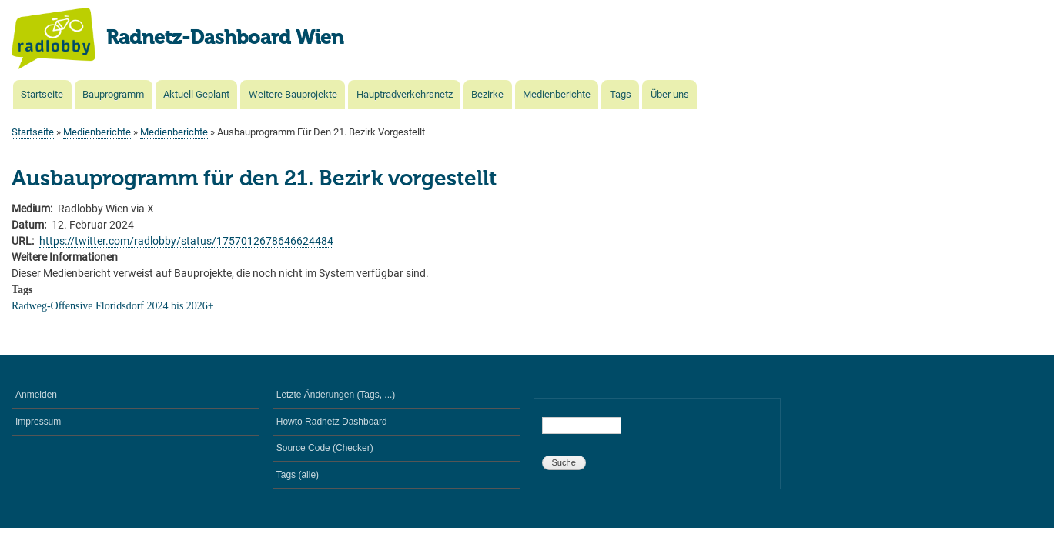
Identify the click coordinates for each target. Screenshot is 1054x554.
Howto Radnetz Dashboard (331, 421)
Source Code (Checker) (324, 447)
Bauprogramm (113, 94)
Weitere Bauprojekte (293, 94)
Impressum (38, 421)
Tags (620, 94)
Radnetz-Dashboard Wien (224, 38)
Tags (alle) (297, 474)
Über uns (670, 94)
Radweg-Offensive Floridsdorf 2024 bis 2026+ (113, 306)
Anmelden (36, 394)
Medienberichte (557, 94)
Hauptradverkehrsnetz (404, 94)
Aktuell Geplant (196, 94)
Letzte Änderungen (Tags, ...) (336, 394)
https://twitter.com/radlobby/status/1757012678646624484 (186, 241)
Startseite (42, 94)
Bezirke (487, 94)
